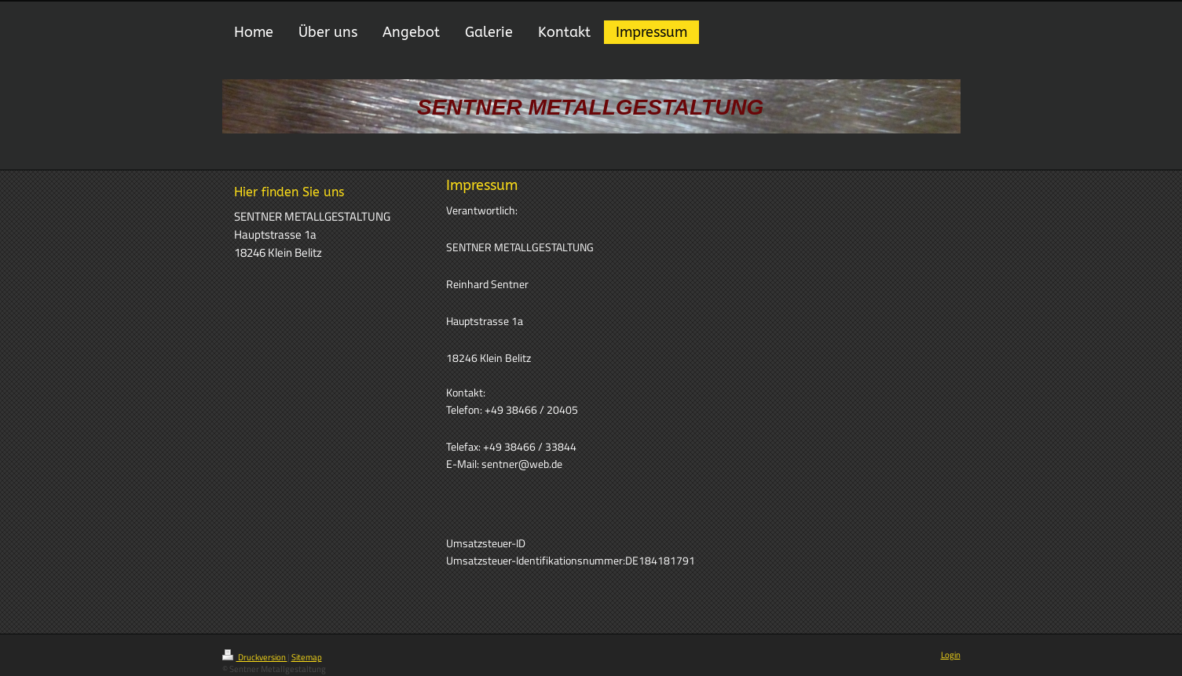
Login (951, 655)
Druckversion (254, 657)
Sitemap (306, 657)
